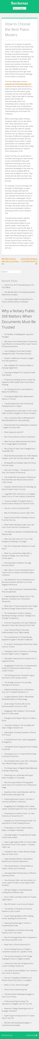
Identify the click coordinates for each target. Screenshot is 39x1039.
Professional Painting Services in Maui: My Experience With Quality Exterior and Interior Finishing (18, 382)
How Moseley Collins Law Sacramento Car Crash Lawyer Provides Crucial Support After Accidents (19, 882)
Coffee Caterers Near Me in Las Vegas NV (10, 261)
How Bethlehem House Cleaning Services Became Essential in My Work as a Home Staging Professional (18, 582)
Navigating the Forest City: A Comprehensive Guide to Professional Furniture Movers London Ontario (19, 668)
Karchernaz (19, 3)
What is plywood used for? (14, 432)
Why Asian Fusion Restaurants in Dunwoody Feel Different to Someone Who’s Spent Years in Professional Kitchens (19, 344)
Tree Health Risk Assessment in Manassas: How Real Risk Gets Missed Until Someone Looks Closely (19, 479)
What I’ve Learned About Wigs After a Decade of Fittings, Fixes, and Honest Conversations (17, 555)
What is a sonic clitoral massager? (16, 985)
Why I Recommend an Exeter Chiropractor (19, 437)
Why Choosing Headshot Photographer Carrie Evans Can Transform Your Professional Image (19, 785)
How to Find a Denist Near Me (15, 989)
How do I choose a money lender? (17, 508)
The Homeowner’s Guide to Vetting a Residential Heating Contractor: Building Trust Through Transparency (18, 615)
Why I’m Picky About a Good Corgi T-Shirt (19, 513)
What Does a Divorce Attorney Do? (17, 944)
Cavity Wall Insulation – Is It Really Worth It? (28, 260)
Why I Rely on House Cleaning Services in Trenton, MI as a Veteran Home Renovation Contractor (18, 572)
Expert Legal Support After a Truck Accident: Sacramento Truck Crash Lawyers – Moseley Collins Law (19, 844)
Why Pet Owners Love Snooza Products (19, 904)
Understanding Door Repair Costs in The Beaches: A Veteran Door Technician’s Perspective (18, 599)
